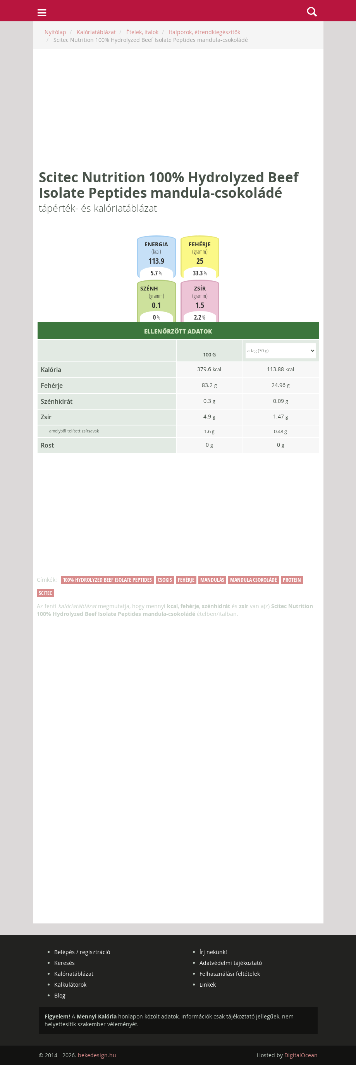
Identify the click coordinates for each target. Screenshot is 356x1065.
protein (292, 579)
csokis (165, 579)
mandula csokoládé (253, 579)
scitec (45, 592)
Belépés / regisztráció (82, 952)
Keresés (64, 962)
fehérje (186, 579)
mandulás (212, 579)
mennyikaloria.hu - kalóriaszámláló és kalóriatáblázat (178, 11)
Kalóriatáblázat (73, 973)
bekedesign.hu (97, 1055)
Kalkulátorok (70, 984)
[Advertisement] (178, 109)
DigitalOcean (301, 1055)
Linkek (207, 984)
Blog (59, 995)
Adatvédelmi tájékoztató (230, 962)
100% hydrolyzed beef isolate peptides (107, 579)
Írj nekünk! (213, 952)
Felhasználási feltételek (229, 973)
